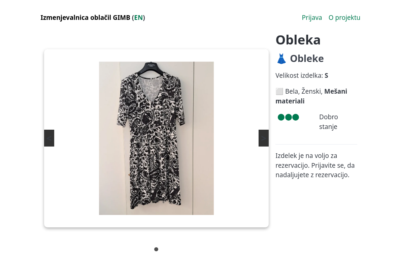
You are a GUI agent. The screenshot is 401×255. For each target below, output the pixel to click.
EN (138, 17)
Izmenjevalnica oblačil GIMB (85, 17)
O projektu (345, 17)
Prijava (312, 17)
